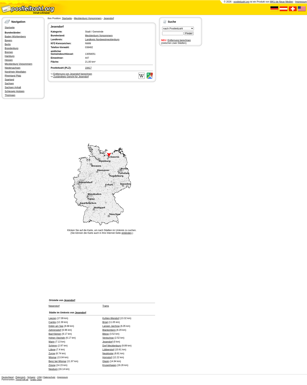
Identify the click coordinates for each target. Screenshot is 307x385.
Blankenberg (109, 330)
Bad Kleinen (55, 334)
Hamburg (9, 56)
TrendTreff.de (21, 379)
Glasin (105, 361)
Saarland (9, 79)
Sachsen (9, 83)
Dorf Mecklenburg (111, 345)
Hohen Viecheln (57, 337)
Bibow (105, 334)
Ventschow (108, 337)
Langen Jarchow (111, 326)
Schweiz (31, 377)
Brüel (105, 322)
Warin (52, 341)
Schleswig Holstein (14, 91)
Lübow (52, 349)
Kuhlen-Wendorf (110, 318)
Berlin (8, 44)
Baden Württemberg (15, 36)
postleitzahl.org (241, 1)
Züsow (52, 365)
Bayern (8, 40)
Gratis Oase (36, 379)
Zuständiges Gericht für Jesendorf (71, 76)
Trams (105, 306)
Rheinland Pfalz (13, 75)
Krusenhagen (109, 365)
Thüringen (10, 95)
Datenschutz (49, 377)
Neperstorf (54, 306)
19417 (88, 68)
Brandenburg (11, 48)
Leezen (52, 318)
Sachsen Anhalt (13, 87)
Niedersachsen (12, 68)
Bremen (9, 52)
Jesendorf (109, 18)
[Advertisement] (102, 112)
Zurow (52, 353)
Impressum (301, 1)
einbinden (126, 233)
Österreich (20, 377)
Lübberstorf (108, 349)
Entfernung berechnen (179, 40)
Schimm (53, 345)
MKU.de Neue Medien (281, 1)
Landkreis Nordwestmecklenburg (102, 39)
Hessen (9, 60)
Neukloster (108, 353)
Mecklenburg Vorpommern (18, 64)
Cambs (52, 322)
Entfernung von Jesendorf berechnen (72, 74)
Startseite (10, 27)
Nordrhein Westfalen (15, 71)
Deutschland (8, 377)
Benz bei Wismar (57, 361)
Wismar (53, 357)
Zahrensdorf (55, 330)
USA (39, 377)
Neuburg (53, 369)
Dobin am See (56, 326)
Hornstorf (107, 357)
